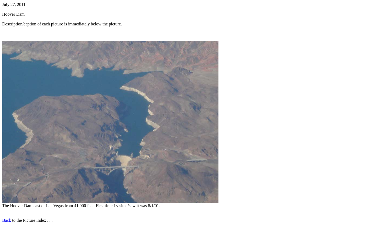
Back (6, 220)
